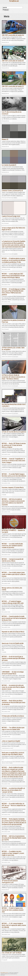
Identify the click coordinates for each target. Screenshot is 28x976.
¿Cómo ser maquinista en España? (11, 741)
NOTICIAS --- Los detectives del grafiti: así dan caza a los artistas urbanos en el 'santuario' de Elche (13, 790)
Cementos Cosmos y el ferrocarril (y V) (12, 190)
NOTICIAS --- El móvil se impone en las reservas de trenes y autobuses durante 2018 (12, 910)
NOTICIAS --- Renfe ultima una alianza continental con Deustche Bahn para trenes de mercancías (13, 702)
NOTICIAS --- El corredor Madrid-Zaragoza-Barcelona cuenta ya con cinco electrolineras (14, 475)
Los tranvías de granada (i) (9, 165)
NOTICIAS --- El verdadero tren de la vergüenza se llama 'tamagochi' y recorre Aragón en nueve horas (13, 853)
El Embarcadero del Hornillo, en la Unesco (13, 716)
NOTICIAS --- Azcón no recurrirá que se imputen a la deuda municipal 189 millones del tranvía (13, 658)
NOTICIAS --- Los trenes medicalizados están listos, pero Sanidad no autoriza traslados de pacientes (12, 545)
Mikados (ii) (5, 139)
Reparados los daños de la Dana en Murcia (13, 632)
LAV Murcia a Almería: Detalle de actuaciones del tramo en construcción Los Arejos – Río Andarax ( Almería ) (13, 377)
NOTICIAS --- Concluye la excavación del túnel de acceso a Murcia (12, 560)
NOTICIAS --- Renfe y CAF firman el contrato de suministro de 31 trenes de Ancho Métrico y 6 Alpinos (14, 445)
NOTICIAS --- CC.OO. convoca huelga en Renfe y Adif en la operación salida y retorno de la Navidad (14, 925)
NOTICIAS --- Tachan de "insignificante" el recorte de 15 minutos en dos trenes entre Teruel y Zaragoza (13, 460)
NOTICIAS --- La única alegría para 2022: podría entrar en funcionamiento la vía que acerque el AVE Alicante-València (13, 275)
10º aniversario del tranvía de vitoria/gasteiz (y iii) (10, 881)
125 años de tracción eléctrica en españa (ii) (14, 432)
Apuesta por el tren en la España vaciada (12, 643)
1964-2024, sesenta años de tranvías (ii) (13, 61)
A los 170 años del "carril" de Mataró (12, 953)
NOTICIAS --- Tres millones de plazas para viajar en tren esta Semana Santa (13, 728)
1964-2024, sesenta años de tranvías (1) (13, 86)
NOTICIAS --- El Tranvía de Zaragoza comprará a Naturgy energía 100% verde (13, 602)
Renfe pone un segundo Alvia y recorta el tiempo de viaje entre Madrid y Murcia (13, 753)
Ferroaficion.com (4, 972)
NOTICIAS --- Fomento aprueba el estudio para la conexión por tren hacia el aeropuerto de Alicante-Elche (14, 618)
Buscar (6, 9)
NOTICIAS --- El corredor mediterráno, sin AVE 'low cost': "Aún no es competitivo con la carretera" (13, 805)
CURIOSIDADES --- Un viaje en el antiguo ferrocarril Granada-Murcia (13, 673)
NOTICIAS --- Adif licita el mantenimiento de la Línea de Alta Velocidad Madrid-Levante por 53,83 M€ (14, 838)
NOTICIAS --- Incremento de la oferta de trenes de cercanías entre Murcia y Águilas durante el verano (13, 687)
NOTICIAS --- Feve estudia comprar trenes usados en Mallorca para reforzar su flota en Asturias (13, 574)
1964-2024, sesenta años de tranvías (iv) (13, 35)
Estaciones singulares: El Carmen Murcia (13, 487)
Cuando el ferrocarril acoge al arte (11, 216)
